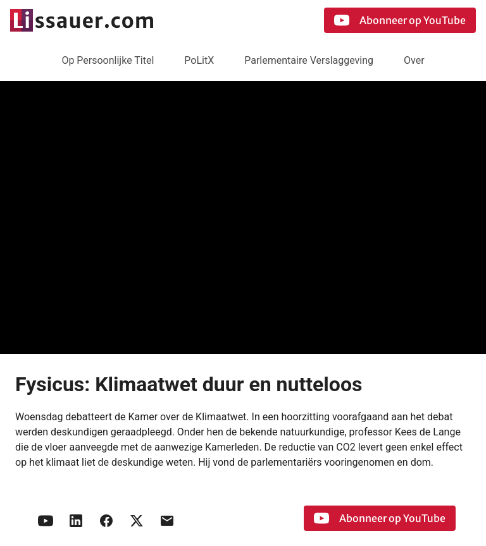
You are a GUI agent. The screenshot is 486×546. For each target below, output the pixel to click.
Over (414, 60)
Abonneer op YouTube (400, 20)
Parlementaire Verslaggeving (308, 60)
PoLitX (199, 60)
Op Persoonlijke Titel (107, 60)
